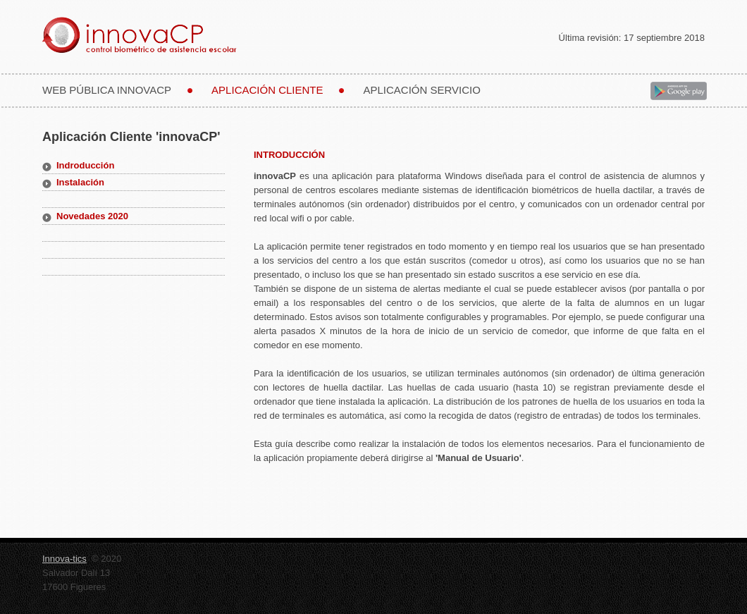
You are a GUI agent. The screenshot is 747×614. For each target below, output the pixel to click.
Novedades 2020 (92, 216)
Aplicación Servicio (421, 90)
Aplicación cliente (267, 90)
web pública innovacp (106, 90)
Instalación (80, 182)
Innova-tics (64, 558)
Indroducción (85, 165)
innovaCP (159, 35)
